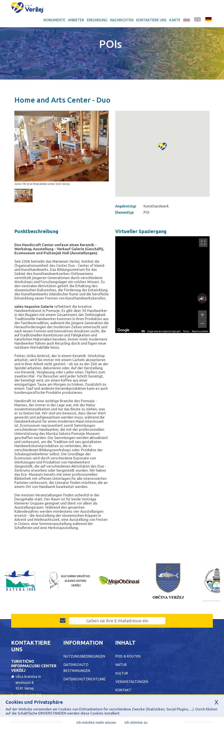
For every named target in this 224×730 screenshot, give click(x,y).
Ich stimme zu (136, 722)
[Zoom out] (202, 323)
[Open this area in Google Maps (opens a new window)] (123, 330)
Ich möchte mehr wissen (96, 722)
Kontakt (123, 690)
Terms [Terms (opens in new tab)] (186, 331)
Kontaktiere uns (151, 20)
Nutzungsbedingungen (84, 656)
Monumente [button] (54, 20)
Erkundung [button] (97, 20)
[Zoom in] (202, 314)
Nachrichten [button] (121, 20)
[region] (162, 284)
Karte (174, 20)
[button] (162, 151)
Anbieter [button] (76, 20)
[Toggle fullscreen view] (203, 242)
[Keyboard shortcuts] (143, 331)
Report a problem (200, 331)
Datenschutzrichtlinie (85, 679)
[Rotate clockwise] (205, 298)
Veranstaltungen (131, 682)
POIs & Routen (128, 656)
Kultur (121, 673)
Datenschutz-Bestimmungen (77, 667)
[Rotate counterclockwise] (198, 298)
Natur (121, 665)
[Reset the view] (202, 298)
